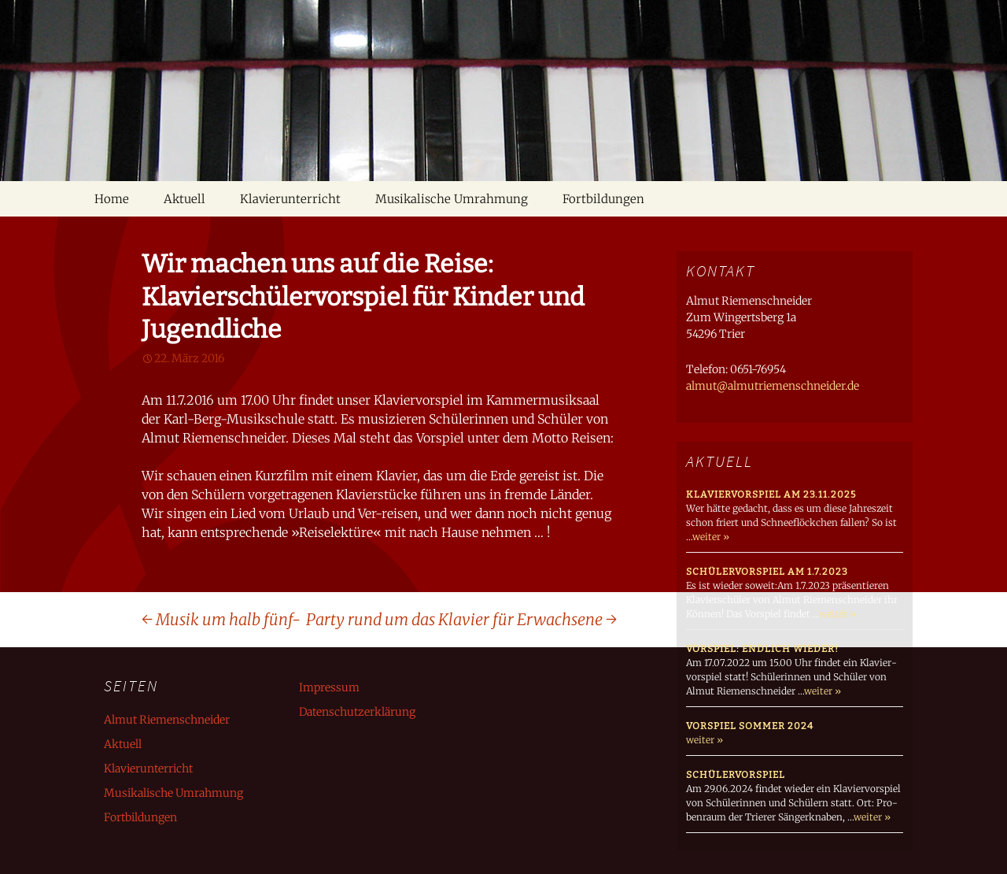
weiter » (710, 537)
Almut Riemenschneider (167, 720)
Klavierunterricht (290, 198)
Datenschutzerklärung (357, 712)
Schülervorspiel (735, 774)
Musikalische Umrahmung (451, 198)
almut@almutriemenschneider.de (772, 386)
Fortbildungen (603, 198)
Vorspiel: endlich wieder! (762, 648)
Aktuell (184, 198)
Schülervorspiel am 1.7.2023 (767, 571)
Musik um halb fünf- (221, 619)
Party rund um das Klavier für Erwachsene (461, 619)
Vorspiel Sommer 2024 (749, 725)
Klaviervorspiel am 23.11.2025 (771, 494)
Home (111, 198)
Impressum (329, 687)
